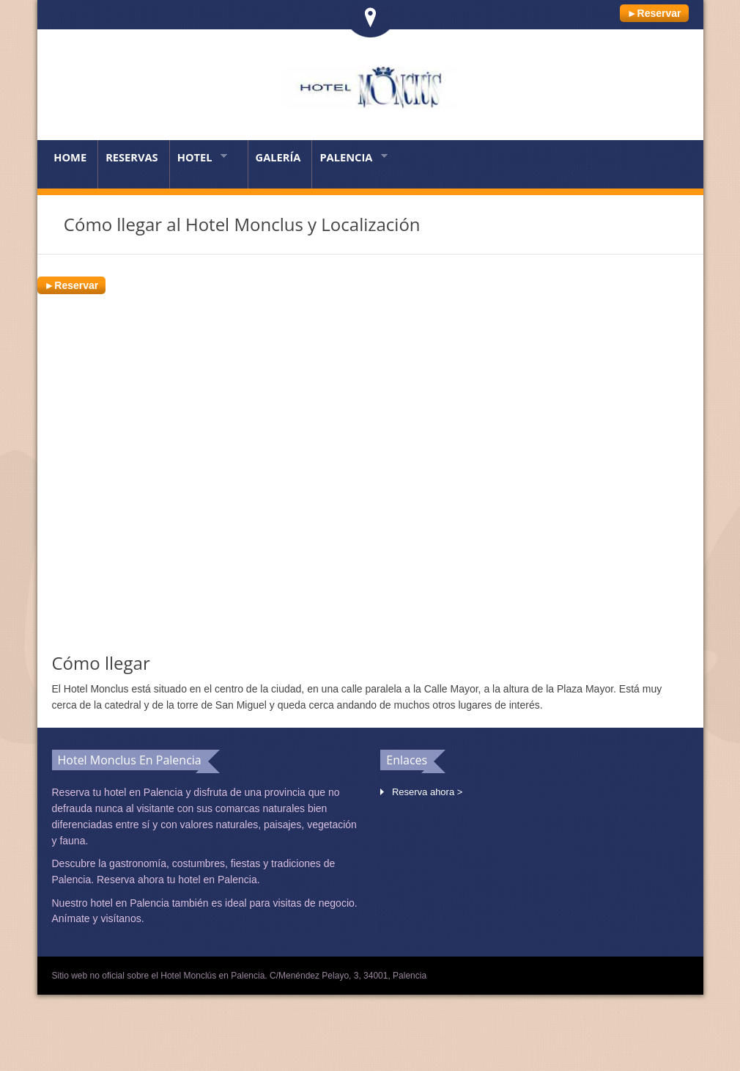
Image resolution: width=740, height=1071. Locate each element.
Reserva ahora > (427, 791)
